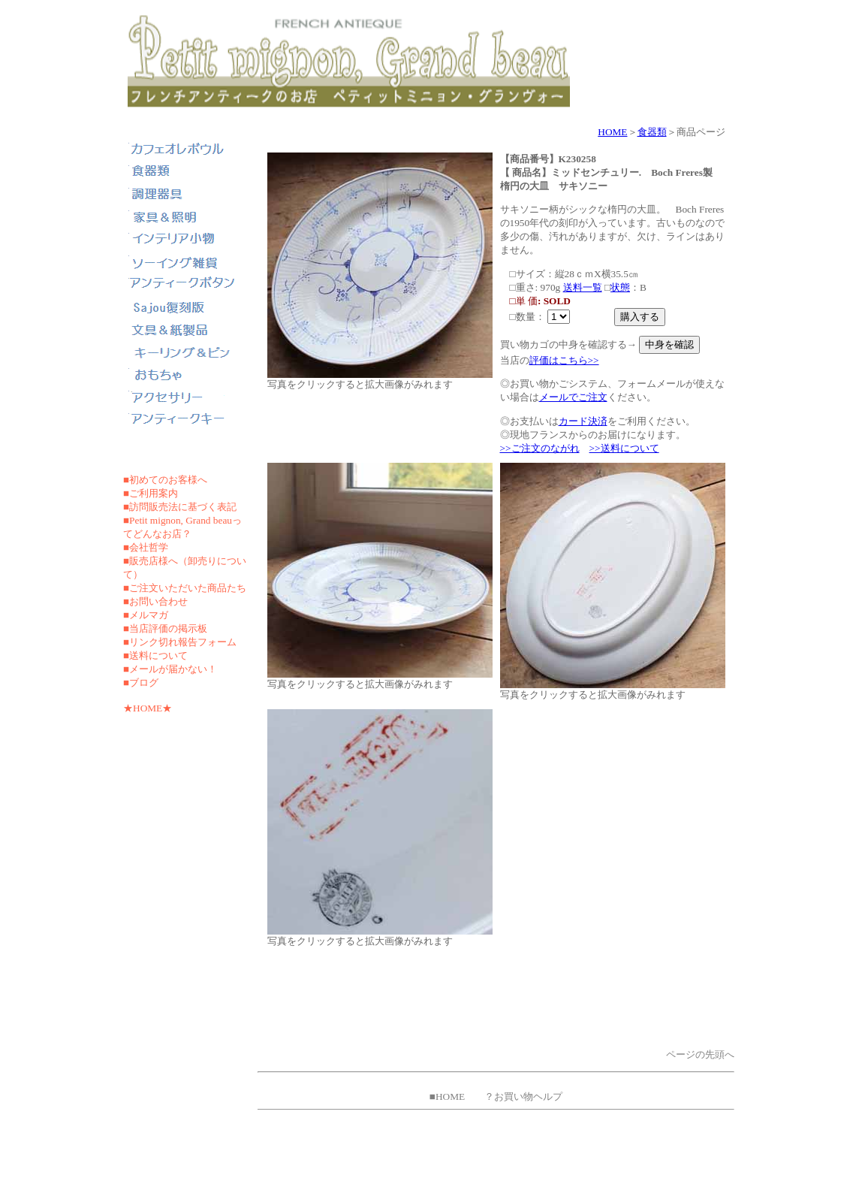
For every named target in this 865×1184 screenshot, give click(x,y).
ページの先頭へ (700, 1054)
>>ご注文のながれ (540, 448)
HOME (612, 131)
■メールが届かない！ (170, 669)
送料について (158, 655)
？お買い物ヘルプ (523, 1096)
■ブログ (140, 682)
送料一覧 (582, 287)
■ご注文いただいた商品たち (184, 588)
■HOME (447, 1096)
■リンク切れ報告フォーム (180, 642)
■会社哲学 (145, 547)
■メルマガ (145, 615)
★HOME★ (147, 708)
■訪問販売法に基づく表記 (180, 506)
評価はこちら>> (564, 360)
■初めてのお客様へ (165, 479)
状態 (620, 287)
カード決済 (583, 421)
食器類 (652, 131)
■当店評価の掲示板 (165, 628)
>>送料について (624, 448)
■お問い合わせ (155, 601)
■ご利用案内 (150, 493)
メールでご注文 (573, 397)
